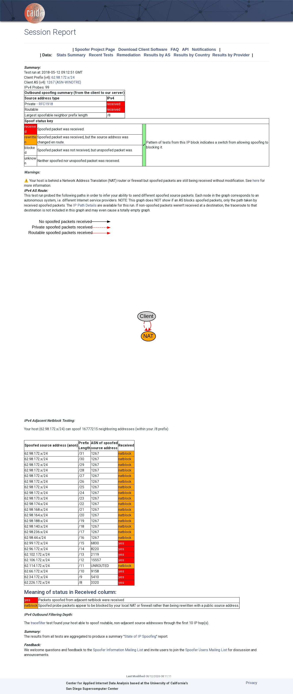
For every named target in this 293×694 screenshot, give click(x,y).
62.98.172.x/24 (63, 77)
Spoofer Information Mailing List (118, 650)
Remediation (128, 55)
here (256, 181)
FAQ (175, 49)
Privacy (251, 683)
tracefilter (38, 623)
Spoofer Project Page (95, 49)
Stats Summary (71, 55)
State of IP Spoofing (140, 636)
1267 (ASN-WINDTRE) (64, 82)
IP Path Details (84, 205)
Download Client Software (142, 49)
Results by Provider (231, 55)
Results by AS (157, 55)
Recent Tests (101, 55)
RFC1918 (46, 104)
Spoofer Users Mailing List (206, 650)
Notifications (204, 49)
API (185, 49)
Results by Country (192, 55)
